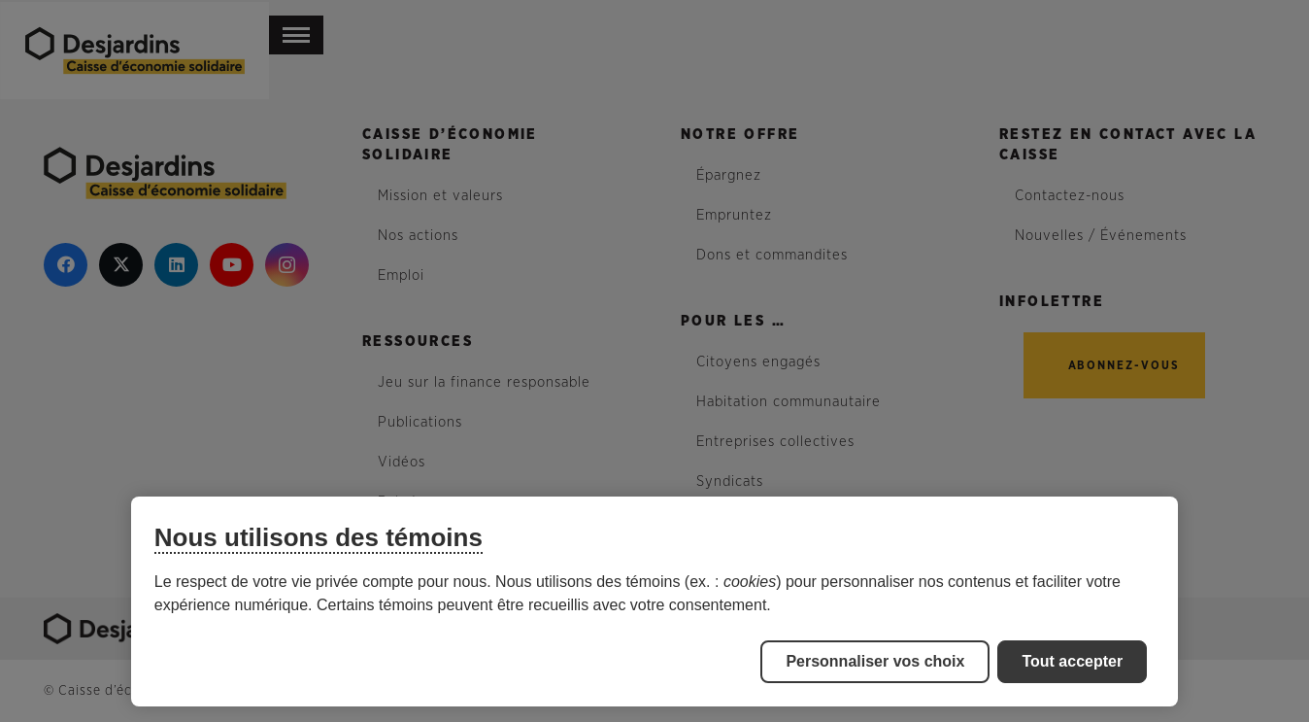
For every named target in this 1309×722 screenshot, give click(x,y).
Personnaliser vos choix (875, 661)
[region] (654, 601)
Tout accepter (1072, 661)
